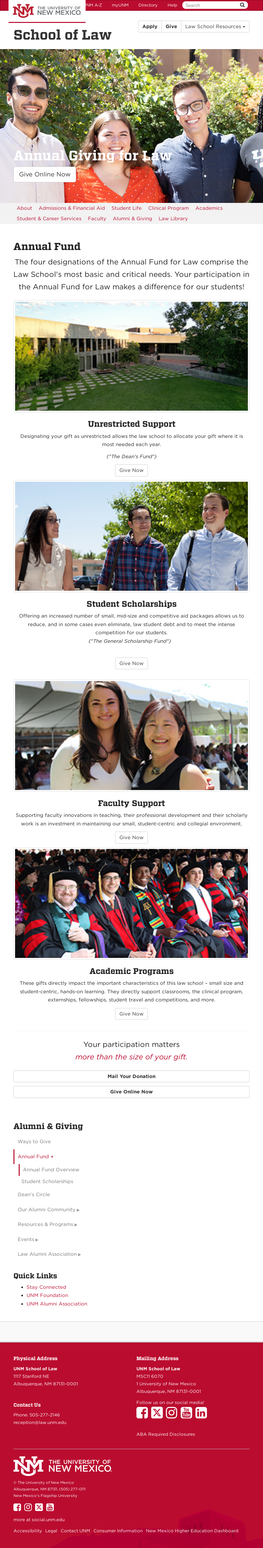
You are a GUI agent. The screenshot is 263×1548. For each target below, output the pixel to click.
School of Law (62, 35)
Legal (51, 1530)
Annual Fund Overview (51, 1170)
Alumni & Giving (132, 219)
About (24, 208)
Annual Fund (33, 1157)
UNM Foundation (47, 1295)
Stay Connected (46, 1287)
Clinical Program (168, 208)
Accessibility (27, 1530)
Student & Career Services (49, 219)
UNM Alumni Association (57, 1304)
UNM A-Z (92, 5)
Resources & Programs (45, 1224)
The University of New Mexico (47, 11)
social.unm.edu (48, 1519)
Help (172, 5)
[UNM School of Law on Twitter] (158, 1415)
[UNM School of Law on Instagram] (173, 1415)
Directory (148, 5)
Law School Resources (215, 26)
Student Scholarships (47, 1181)
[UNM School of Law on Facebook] (143, 1415)
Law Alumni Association (47, 1254)
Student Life (126, 208)
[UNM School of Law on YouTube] (188, 1415)
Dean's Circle (34, 1194)
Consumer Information (118, 1530)
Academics (209, 208)
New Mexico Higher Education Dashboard (192, 1530)
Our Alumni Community (46, 1210)
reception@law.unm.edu (39, 1422)
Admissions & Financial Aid (72, 208)
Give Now (131, 470)
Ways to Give (34, 1141)
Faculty (97, 219)
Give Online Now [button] (45, 174)
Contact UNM (75, 1530)
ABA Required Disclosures (165, 1434)
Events (26, 1239)
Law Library (173, 219)
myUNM (120, 5)
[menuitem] (24, 208)
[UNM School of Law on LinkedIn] (202, 1415)
